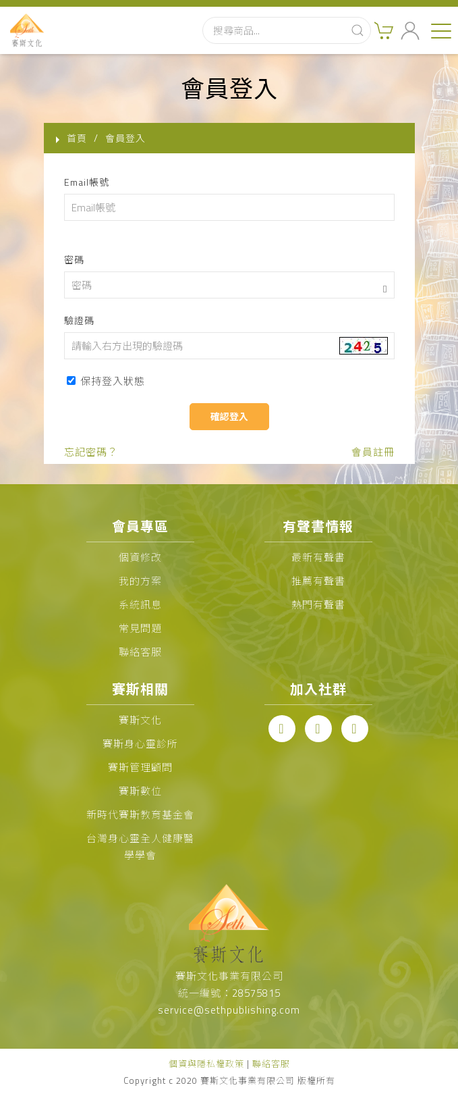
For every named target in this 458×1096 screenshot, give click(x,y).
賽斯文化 (140, 720)
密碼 (74, 260)
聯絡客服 (140, 652)
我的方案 (140, 581)
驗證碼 (79, 320)
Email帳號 (86, 182)
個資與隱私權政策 (206, 1063)
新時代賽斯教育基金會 (140, 815)
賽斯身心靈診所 (140, 744)
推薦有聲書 (318, 581)
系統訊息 (140, 604)
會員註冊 (373, 452)
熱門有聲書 (318, 604)
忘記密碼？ (91, 452)
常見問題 (140, 628)
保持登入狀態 (106, 381)
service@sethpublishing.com (229, 1010)
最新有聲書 (318, 557)
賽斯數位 (140, 791)
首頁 (77, 138)
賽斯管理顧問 (140, 767)
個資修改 (140, 557)
